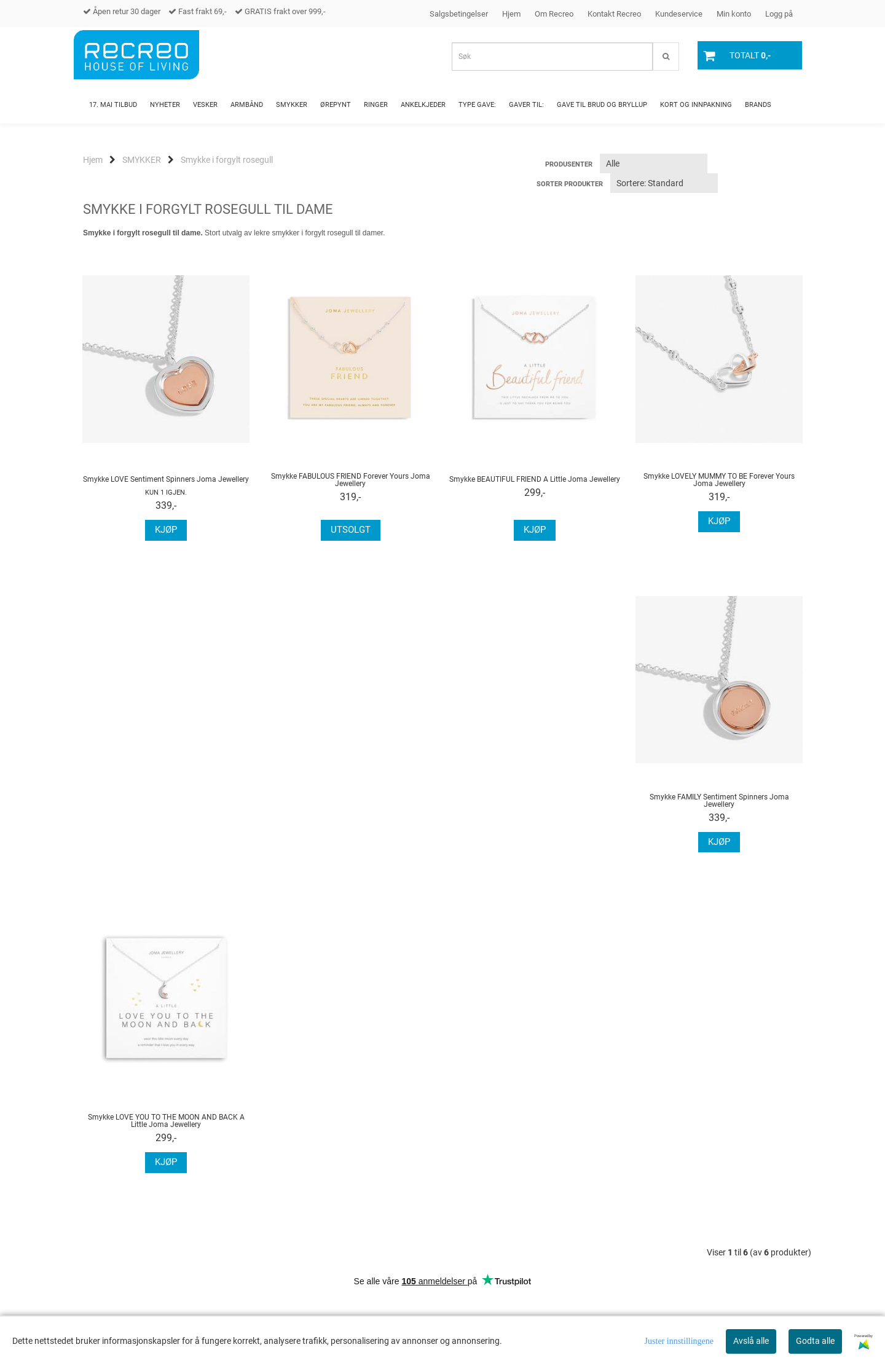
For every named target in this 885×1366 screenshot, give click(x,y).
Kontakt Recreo (614, 13)
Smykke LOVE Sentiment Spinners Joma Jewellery (166, 479)
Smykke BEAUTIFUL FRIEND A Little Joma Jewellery (534, 479)
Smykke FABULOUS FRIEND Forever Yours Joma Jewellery (350, 480)
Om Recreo (554, 13)
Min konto (734, 13)
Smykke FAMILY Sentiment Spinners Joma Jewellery (166, 809)
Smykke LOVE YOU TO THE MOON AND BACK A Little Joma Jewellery (350, 809)
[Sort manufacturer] (653, 163)
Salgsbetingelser (459, 13)
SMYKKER (141, 160)
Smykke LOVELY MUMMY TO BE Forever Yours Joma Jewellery (719, 480)
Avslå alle (751, 1341)
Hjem (511, 13)
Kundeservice (678, 13)
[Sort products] (664, 183)
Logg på (779, 13)
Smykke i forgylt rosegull (227, 160)
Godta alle (815, 1341)
